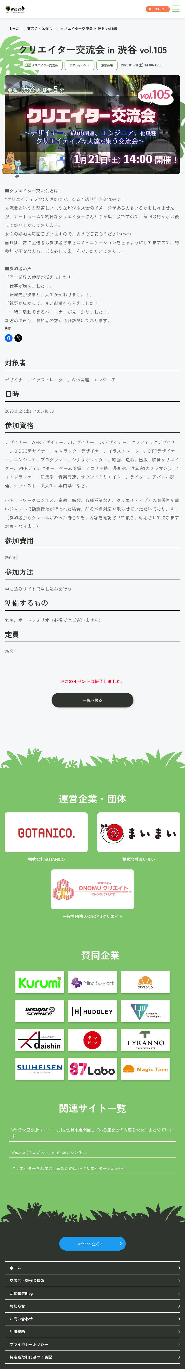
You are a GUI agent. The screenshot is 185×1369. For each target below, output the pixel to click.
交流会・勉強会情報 (27, 1280)
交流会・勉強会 (40, 28)
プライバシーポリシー (29, 1343)
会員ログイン (159, 9)
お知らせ (17, 1305)
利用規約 (17, 1330)
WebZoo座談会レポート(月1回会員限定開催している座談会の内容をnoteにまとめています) (91, 1132)
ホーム (14, 28)
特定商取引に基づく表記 (31, 1356)
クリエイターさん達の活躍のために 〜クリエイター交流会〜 (70, 1168)
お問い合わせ (21, 1318)
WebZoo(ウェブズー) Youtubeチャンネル (50, 1152)
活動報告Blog (21, 1293)
